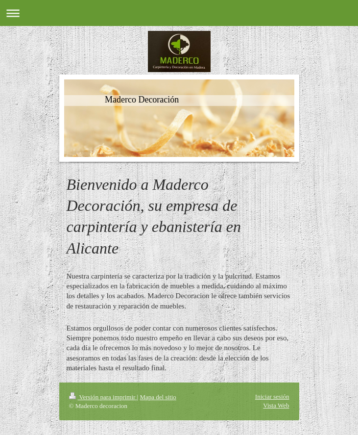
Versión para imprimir (103, 397)
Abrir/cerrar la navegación (179, 13)
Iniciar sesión (272, 396)
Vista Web (276, 405)
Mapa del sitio (158, 397)
